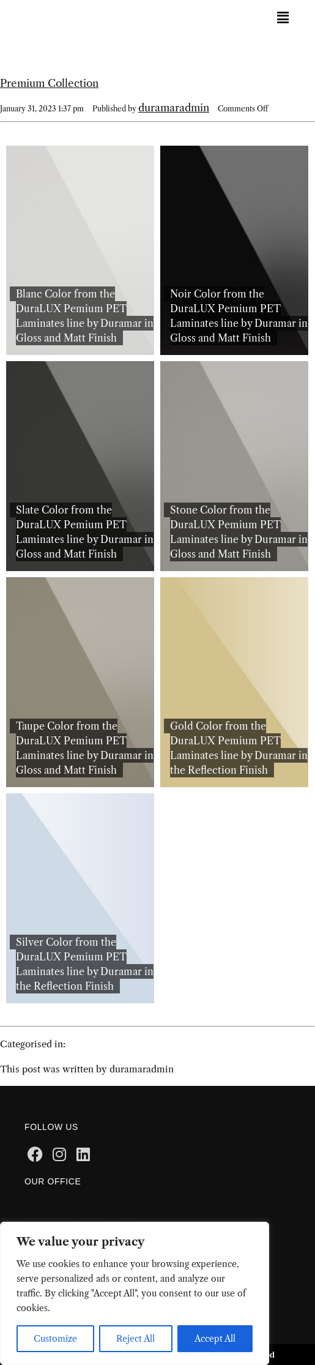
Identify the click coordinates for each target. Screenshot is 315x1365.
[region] (134, 1293)
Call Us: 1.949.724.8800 (80, 1217)
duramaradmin (173, 108)
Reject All (135, 1338)
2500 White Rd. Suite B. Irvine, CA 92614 (126, 1204)
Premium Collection (49, 83)
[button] (282, 17)
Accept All (215, 1338)
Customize (55, 1338)
